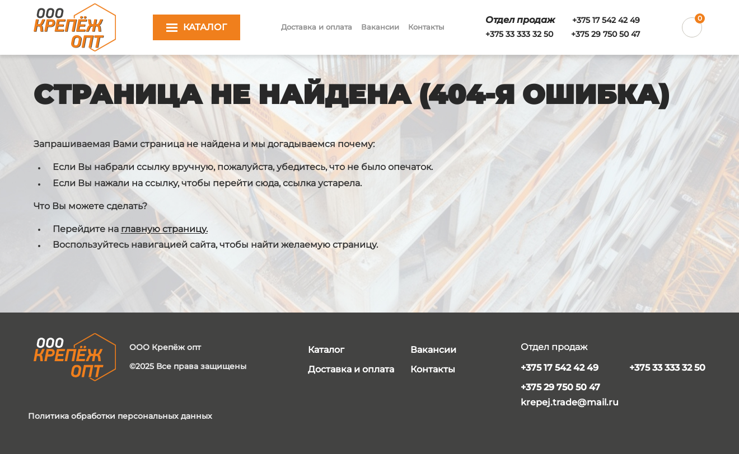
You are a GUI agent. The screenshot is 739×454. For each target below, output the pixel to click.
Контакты (426, 26)
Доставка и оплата (316, 26)
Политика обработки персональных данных (120, 416)
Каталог (326, 349)
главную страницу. (164, 229)
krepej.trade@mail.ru (570, 402)
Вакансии (380, 26)
